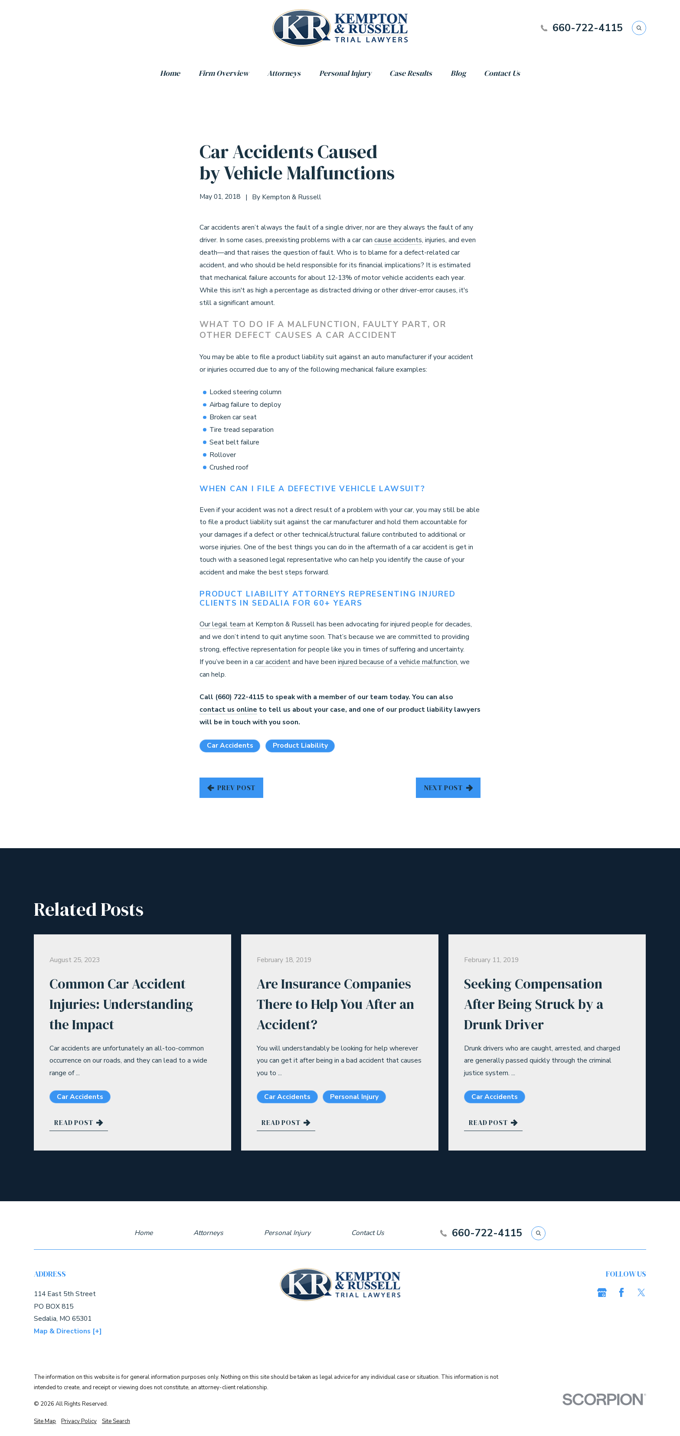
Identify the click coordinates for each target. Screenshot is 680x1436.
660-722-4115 (587, 28)
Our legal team (222, 624)
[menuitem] (45, 1421)
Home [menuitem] (170, 73)
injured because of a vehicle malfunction (397, 662)
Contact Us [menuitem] (502, 73)
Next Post (448, 787)
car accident (273, 662)
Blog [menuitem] (458, 73)
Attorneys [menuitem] (284, 73)
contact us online (228, 709)
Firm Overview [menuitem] (224, 73)
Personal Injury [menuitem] (345, 73)
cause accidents (398, 240)
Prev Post (231, 787)
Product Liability (300, 745)
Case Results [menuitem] (410, 73)
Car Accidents (230, 745)
